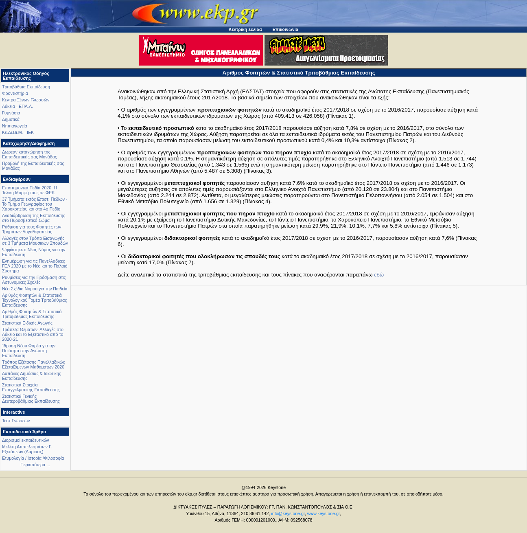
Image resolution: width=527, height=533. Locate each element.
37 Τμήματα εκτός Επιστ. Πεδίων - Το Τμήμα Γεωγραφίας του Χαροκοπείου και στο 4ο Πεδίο (35, 204)
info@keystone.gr (288, 513)
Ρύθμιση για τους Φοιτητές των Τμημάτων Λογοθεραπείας (31, 229)
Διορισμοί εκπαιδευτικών (25, 440)
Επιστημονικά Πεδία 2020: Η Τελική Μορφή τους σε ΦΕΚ (29, 190)
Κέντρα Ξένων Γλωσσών (25, 99)
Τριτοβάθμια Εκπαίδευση (26, 86)
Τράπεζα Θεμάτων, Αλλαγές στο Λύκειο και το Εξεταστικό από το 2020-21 (32, 334)
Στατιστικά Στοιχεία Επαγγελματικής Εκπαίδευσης (31, 387)
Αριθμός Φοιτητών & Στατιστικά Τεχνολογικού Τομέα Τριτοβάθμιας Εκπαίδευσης (34, 300)
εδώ (379, 275)
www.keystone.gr (323, 513)
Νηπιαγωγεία (14, 125)
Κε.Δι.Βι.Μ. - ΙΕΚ (18, 132)
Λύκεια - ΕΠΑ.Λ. (17, 106)
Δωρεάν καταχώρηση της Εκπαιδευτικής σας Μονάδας (29, 154)
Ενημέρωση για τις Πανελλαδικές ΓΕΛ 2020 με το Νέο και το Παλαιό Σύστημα (34, 266)
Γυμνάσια (11, 112)
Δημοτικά (11, 119)
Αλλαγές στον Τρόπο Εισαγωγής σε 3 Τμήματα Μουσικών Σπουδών (35, 241)
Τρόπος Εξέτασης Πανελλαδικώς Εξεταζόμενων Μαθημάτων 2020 (33, 364)
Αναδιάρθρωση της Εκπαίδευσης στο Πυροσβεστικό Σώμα (33, 218)
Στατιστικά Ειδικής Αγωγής (27, 322)
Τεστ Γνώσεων (16, 420)
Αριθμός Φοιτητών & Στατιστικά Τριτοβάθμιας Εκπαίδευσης (32, 314)
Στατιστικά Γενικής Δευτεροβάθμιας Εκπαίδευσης (31, 399)
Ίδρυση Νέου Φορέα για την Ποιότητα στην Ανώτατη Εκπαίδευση (28, 350)
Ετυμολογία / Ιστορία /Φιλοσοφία (33, 458)
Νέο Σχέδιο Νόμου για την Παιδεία (35, 288)
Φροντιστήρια (15, 93)
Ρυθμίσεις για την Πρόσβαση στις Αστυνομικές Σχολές (34, 280)
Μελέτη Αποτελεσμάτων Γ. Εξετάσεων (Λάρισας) (27, 449)
